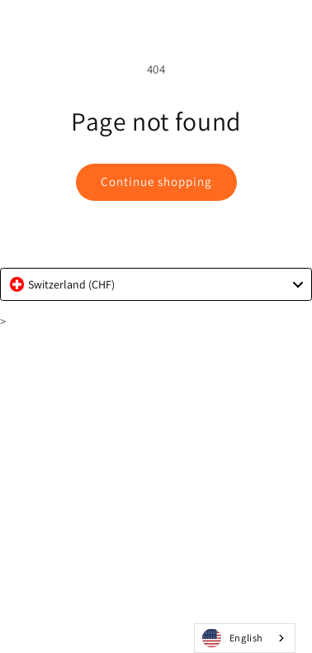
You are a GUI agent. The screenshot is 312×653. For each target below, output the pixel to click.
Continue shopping (156, 181)
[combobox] (156, 284)
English (232, 639)
